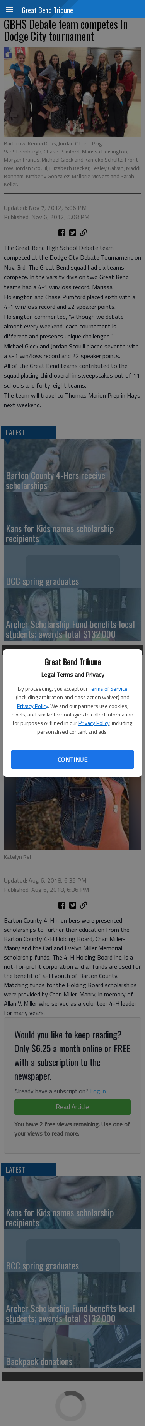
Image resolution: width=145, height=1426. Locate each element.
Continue (72, 759)
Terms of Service (108, 689)
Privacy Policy (32, 706)
